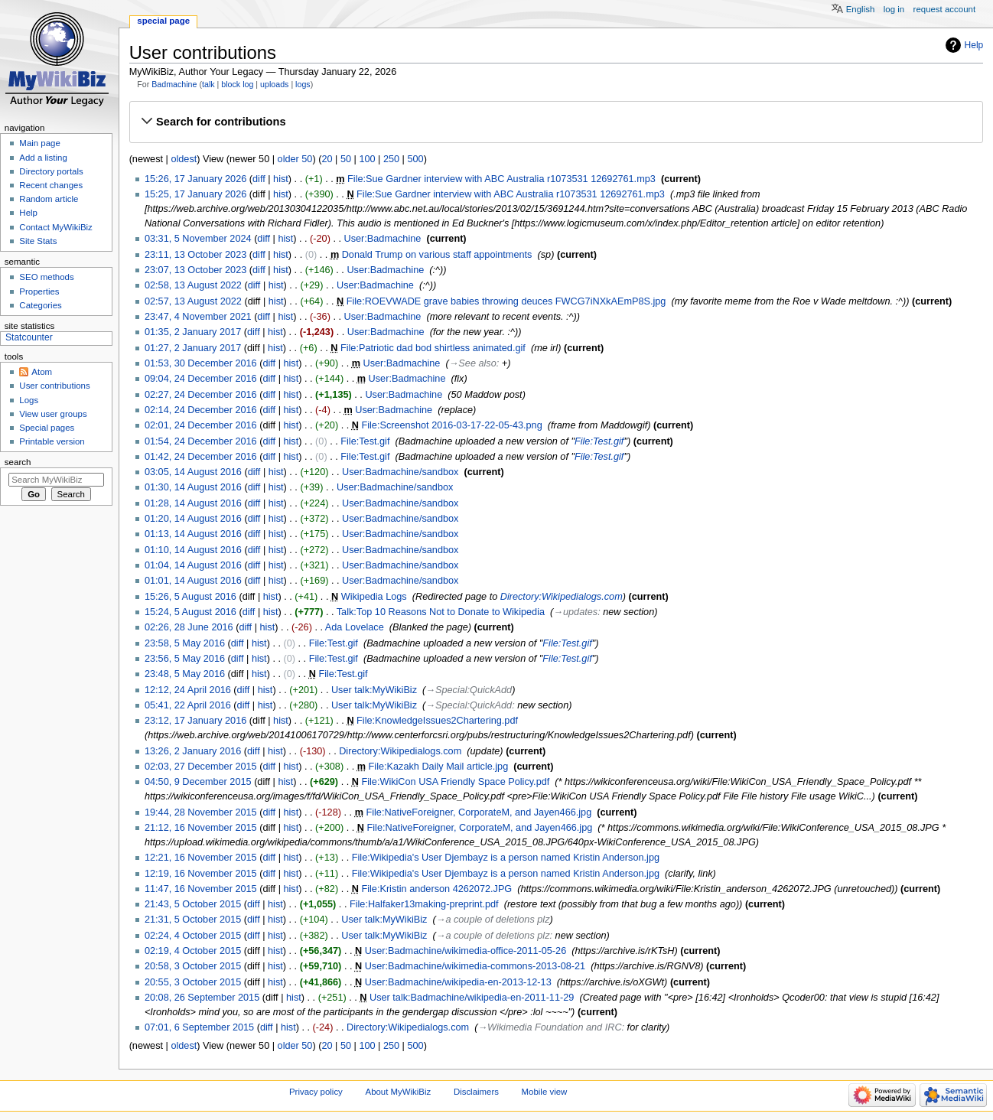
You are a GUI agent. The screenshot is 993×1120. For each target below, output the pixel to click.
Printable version (51, 441)
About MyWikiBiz (398, 1091)
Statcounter (29, 337)
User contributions (54, 385)
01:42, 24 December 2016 (201, 456)
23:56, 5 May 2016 (185, 658)
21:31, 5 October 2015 (193, 919)
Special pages (46, 427)
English (860, 9)
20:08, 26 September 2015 (202, 997)
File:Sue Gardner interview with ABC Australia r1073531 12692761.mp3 (501, 179)
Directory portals (51, 171)
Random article (48, 198)
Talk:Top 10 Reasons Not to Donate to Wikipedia (441, 612)
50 (345, 159)
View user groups (52, 413)
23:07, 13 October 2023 (195, 270)
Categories (40, 305)
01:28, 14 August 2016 (193, 503)
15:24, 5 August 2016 (190, 612)
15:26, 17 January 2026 (195, 179)
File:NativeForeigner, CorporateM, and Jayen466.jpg (478, 812)
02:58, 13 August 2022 (193, 285)
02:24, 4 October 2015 (193, 935)
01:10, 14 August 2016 (193, 550)
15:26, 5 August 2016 (190, 596)
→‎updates (575, 612)
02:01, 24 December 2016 (201, 425)
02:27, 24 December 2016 (201, 394)
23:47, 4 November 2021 (198, 316)
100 (367, 159)
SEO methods (46, 277)
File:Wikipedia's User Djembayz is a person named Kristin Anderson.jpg (505, 857)
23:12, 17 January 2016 (195, 720)
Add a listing (43, 157)
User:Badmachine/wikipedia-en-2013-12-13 (458, 982)
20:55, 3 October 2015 (193, 982)
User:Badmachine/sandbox (400, 472)
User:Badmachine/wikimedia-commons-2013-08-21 (475, 966)
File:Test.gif (364, 441)
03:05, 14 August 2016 (193, 472)
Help (974, 45)
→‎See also (472, 363)
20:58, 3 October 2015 (193, 966)
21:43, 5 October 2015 (193, 904)
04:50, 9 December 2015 (198, 782)
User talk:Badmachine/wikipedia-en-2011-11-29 (472, 997)
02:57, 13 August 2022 (193, 301)
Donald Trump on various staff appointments (437, 254)
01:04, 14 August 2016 (193, 565)
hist (280, 179)
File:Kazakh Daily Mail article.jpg (439, 766)
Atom (41, 371)
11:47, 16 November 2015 (201, 889)
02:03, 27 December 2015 (201, 766)
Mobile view (545, 1091)
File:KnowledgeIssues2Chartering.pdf (437, 720)
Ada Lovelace (354, 627)
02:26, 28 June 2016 (189, 627)
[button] (555, 122)
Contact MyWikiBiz (55, 227)
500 (415, 159)
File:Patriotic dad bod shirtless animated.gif (433, 348)
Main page (39, 143)
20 (326, 159)
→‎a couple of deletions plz (493, 919)
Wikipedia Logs (374, 596)
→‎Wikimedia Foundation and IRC (549, 1027)
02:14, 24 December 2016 (201, 410)
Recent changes (51, 185)
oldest (184, 159)
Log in (894, 9)
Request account (944, 9)
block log (237, 84)
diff (258, 179)
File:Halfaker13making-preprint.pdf (424, 904)
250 (391, 159)
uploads (274, 84)
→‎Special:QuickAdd (468, 690)
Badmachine (174, 84)
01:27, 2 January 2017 (193, 348)
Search (18, 462)
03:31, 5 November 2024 (198, 238)
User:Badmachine (383, 238)
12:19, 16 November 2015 (201, 873)
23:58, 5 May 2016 (185, 643)
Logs (28, 400)
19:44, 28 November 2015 (201, 812)
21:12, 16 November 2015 (201, 827)
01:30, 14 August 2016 (193, 487)
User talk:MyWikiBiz (374, 690)
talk (208, 84)
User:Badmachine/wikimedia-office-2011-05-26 (466, 951)
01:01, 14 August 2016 (193, 580)
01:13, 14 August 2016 (193, 534)
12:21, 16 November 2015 (201, 857)
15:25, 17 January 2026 (195, 194)
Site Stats (38, 241)
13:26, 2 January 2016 (193, 751)
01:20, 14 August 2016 (193, 518)
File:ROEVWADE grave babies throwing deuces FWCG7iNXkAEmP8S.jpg (506, 301)
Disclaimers (476, 1091)
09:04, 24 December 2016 (201, 378)
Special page (163, 20)
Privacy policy (316, 1091)
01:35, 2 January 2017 (193, 332)
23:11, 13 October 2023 (195, 254)
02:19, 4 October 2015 (193, 951)
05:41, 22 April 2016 (188, 705)
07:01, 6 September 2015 (199, 1027)
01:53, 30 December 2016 (201, 363)
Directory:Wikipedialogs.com (561, 596)
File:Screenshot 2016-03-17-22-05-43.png (451, 425)
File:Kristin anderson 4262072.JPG (436, 889)
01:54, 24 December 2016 (201, 441)
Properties (39, 291)
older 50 (295, 159)
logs (303, 84)
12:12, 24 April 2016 (188, 690)
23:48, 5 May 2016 (185, 674)
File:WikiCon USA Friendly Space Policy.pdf (455, 782)
